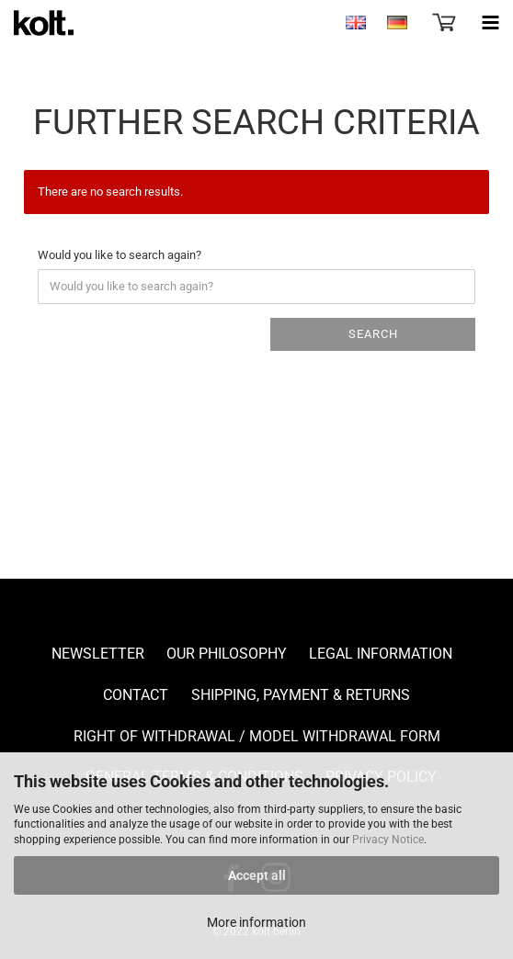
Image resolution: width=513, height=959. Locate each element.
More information (256, 922)
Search (373, 334)
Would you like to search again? (119, 255)
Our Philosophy (226, 653)
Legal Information (380, 653)
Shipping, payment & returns (300, 695)
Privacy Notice (388, 839)
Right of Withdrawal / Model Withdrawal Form (257, 736)
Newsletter (97, 653)
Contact (135, 695)
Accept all (257, 875)
